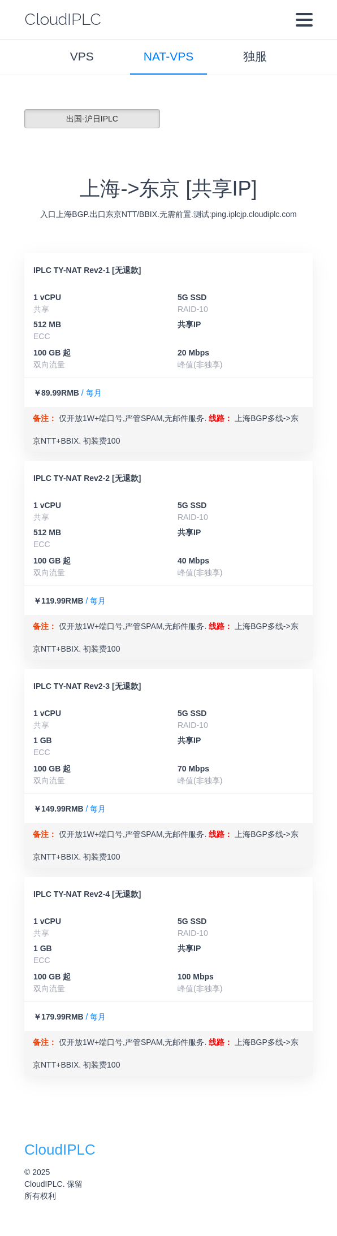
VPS (82, 56)
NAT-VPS (168, 56)
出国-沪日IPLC (92, 118)
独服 (255, 56)
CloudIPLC (62, 19)
